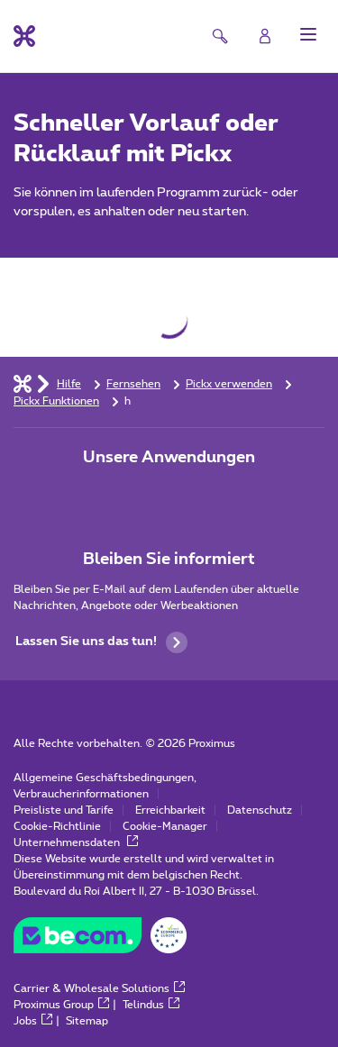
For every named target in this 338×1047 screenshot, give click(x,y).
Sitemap (87, 1020)
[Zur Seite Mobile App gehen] (119, 495)
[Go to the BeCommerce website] (100, 939)
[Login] (265, 36)
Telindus (151, 1004)
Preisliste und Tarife (64, 810)
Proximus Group (61, 1004)
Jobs (33, 1020)
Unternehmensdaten (76, 842)
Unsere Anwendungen (169, 458)
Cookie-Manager (165, 826)
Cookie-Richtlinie (57, 826)
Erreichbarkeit (170, 810)
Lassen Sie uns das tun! (101, 642)
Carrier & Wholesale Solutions (99, 988)
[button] (308, 34)
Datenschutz (259, 810)
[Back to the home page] (24, 36)
